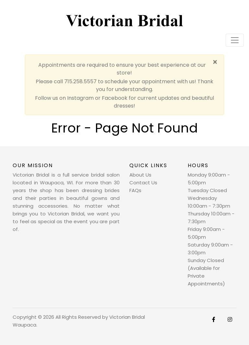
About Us (140, 174)
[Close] (214, 62)
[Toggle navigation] (235, 40)
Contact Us (143, 182)
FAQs (135, 190)
